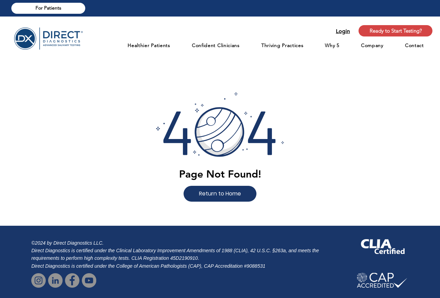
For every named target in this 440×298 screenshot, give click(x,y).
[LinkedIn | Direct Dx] (55, 280)
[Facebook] (72, 280)
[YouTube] (89, 280)
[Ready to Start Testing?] (395, 30)
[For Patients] (48, 8)
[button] (220, 194)
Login (343, 31)
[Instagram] (38, 280)
